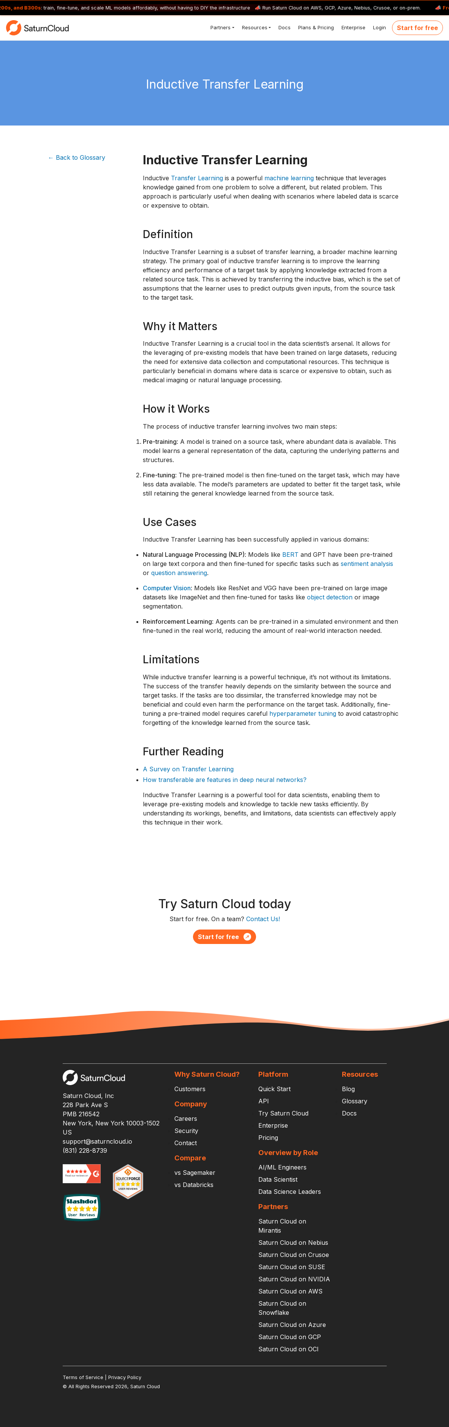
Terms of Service (83, 1377)
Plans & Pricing (315, 27)
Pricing (268, 1137)
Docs (284, 27)
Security (186, 1131)
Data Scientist (277, 1179)
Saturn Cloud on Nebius (293, 1242)
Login (379, 27)
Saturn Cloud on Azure (292, 1324)
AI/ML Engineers (282, 1167)
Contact (185, 1143)
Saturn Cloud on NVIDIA (294, 1279)
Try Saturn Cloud (283, 1113)
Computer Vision (167, 588)
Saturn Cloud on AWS (290, 1291)
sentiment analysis (367, 563)
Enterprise (352, 27)
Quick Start (274, 1089)
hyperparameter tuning (302, 713)
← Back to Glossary (76, 157)
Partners (220, 27)
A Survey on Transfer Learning (188, 769)
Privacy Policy (124, 1377)
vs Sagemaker (194, 1172)
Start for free (417, 28)
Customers (190, 1089)
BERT (290, 554)
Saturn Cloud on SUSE (291, 1267)
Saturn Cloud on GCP (289, 1337)
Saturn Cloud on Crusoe (293, 1255)
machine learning (289, 178)
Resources (253, 27)
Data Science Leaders (289, 1191)
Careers (185, 1118)
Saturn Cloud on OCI (288, 1349)
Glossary (354, 1101)
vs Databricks (193, 1185)
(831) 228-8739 (85, 1150)
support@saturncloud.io (97, 1141)
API (263, 1101)
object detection (330, 597)
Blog (348, 1089)
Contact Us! (263, 919)
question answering (179, 573)
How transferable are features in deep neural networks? (225, 779)
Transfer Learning (197, 178)
